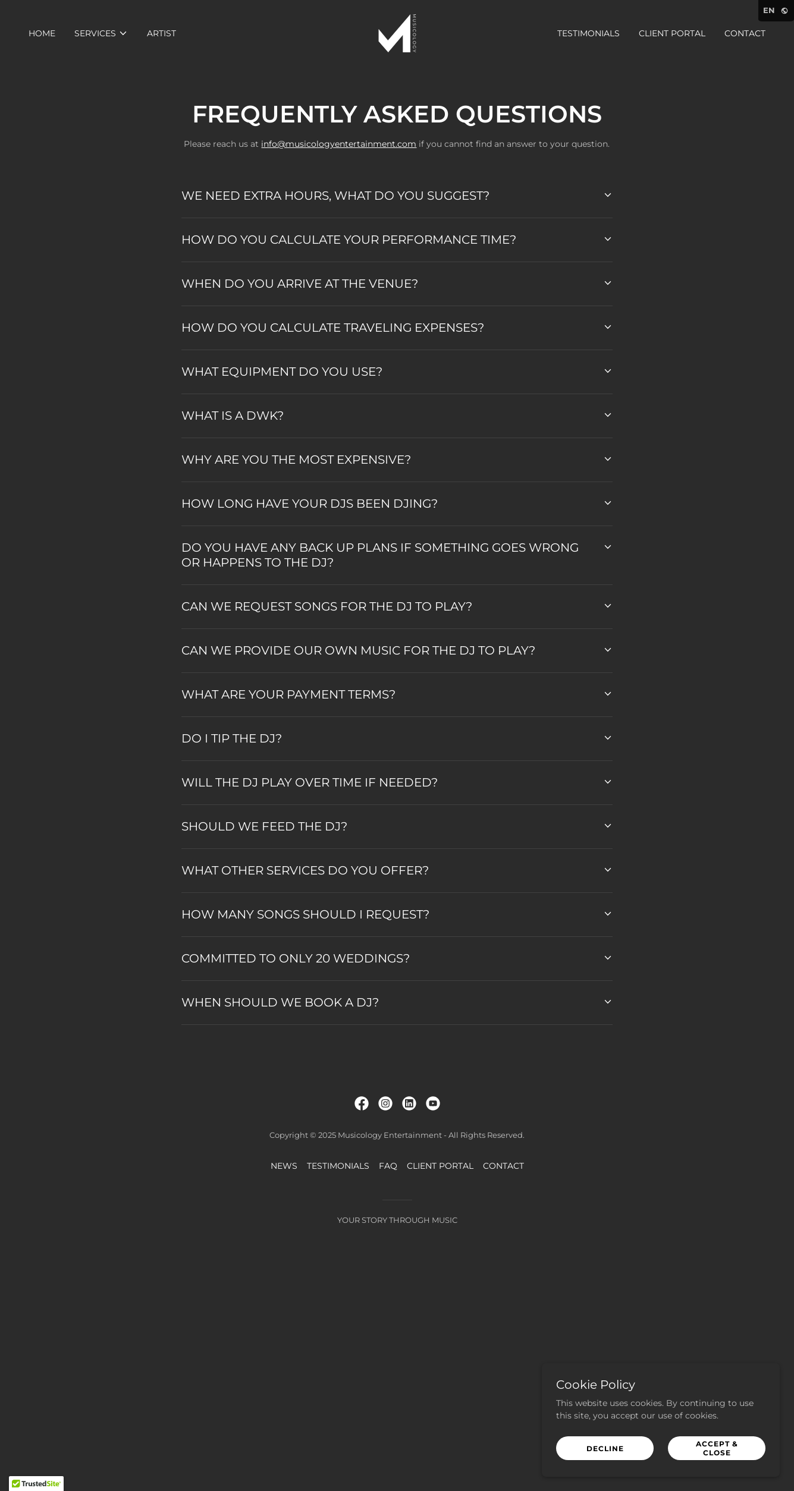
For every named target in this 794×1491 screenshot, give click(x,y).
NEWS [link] (284, 1165)
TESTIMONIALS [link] (588, 33)
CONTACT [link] (744, 33)
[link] (397, 32)
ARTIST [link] (161, 33)
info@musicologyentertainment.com (338, 144)
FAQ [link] (388, 1165)
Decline (605, 1448)
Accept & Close (717, 1448)
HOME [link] (42, 33)
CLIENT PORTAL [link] (672, 33)
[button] (101, 33)
